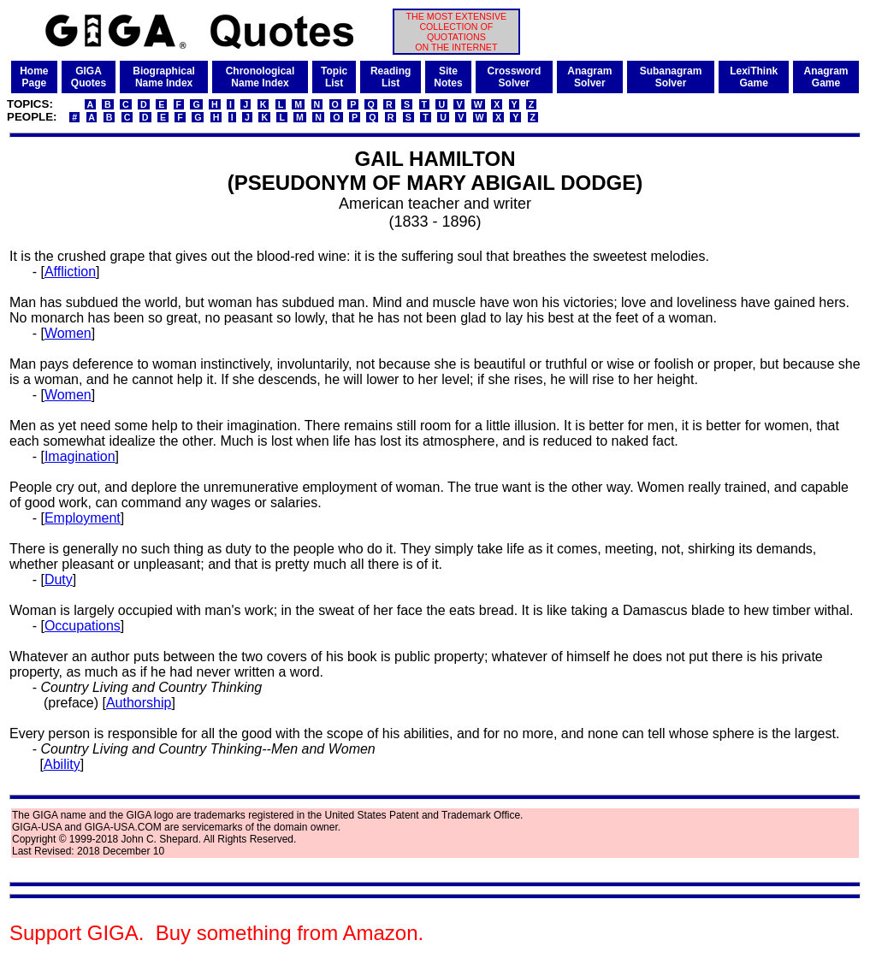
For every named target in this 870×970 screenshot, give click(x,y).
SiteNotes (448, 77)
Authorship (139, 702)
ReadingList (390, 77)
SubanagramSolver (671, 77)
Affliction (70, 271)
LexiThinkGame (754, 77)
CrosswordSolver (515, 77)
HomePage (34, 77)
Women (68, 333)
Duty (58, 579)
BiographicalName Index (164, 77)
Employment (82, 518)
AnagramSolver (589, 77)
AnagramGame (826, 77)
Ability (62, 764)
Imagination (79, 456)
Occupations (82, 625)
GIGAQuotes (88, 77)
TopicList (334, 77)
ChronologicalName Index (260, 77)
